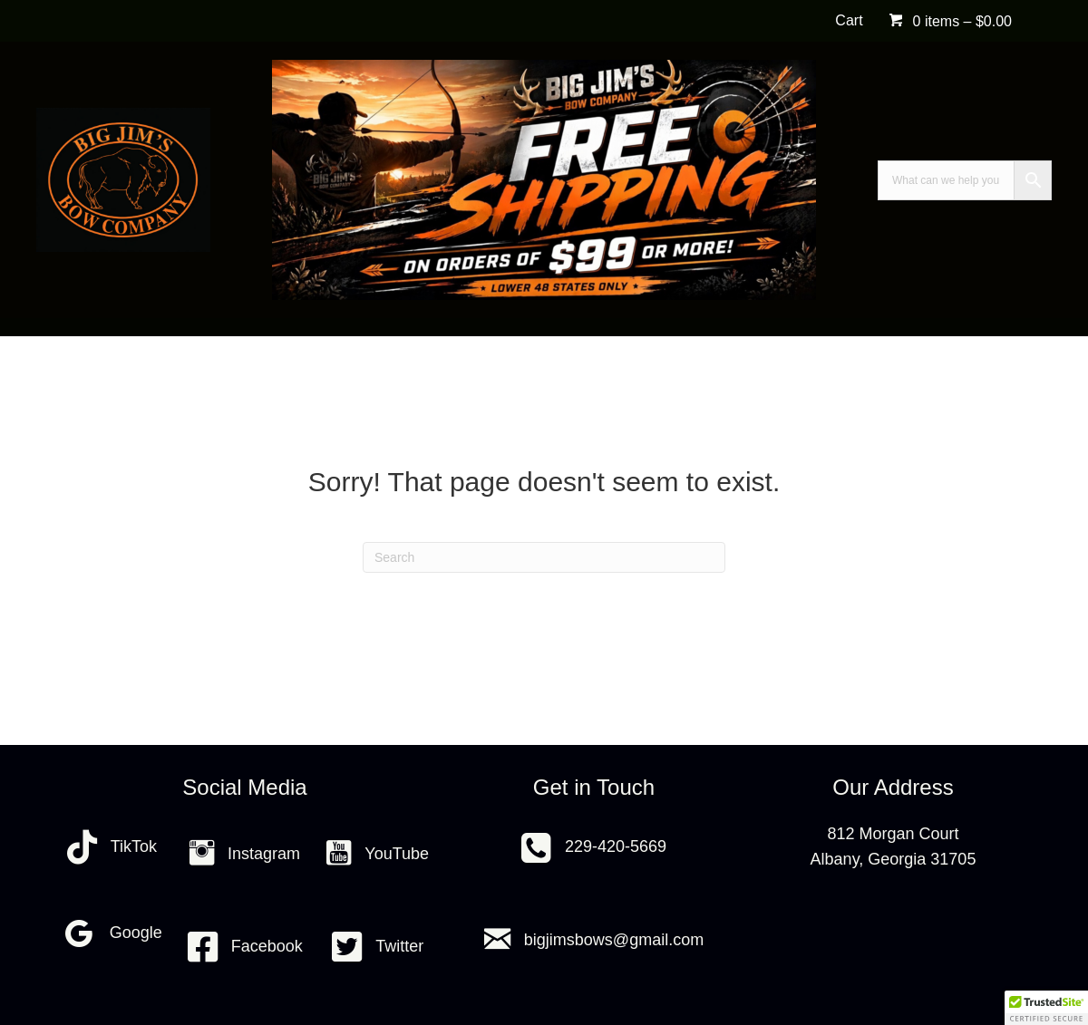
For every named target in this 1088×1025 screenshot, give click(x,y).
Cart (848, 20)
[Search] (544, 557)
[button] (1046, 1008)
